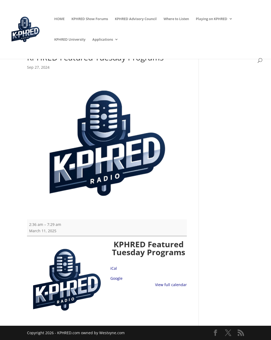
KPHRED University (69, 40)
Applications (102, 40)
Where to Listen (176, 19)
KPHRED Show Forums (89, 19)
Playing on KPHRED (211, 19)
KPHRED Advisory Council (136, 19)
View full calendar (171, 284)
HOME (59, 19)
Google (116, 278)
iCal (113, 268)
